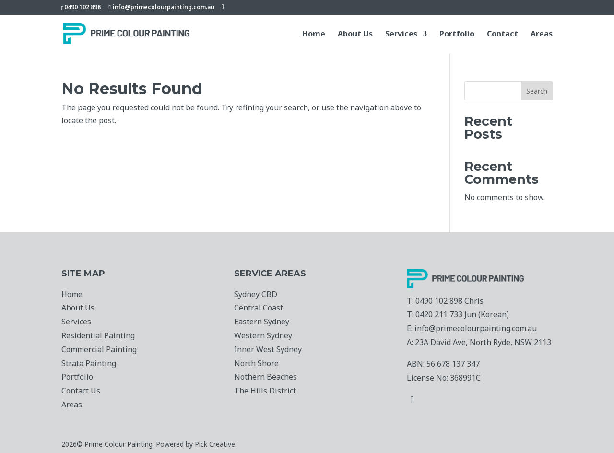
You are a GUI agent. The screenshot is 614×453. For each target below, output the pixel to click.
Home (313, 34)
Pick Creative (215, 444)
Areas (542, 34)
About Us (355, 34)
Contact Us (80, 390)
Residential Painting (98, 335)
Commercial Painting (99, 349)
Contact (502, 34)
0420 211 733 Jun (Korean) (462, 314)
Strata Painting (88, 363)
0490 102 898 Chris (449, 301)
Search (536, 90)
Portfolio (456, 34)
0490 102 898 (82, 7)
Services (401, 34)
